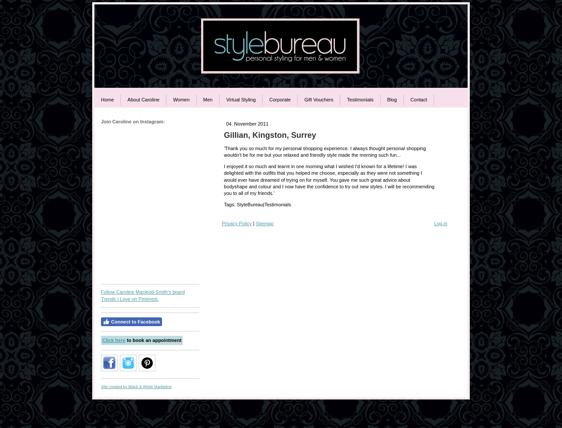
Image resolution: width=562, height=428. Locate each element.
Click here (114, 340)
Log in (440, 223)
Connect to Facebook (131, 321)
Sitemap (264, 223)
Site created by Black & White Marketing (136, 387)
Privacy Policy (237, 223)
